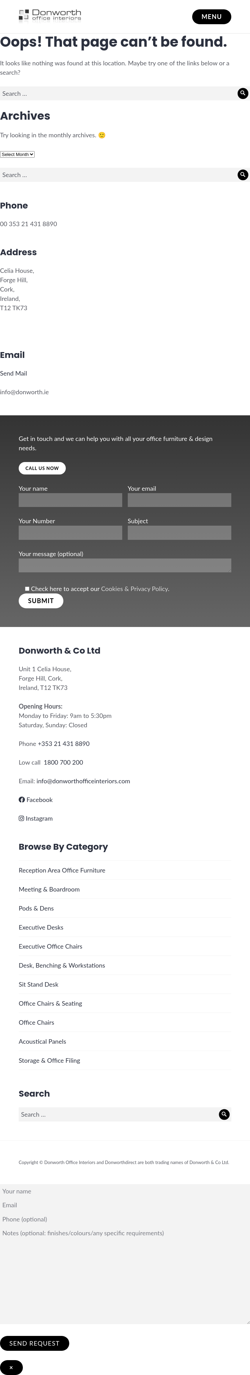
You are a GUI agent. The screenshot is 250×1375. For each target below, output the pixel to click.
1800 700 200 (63, 762)
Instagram (36, 818)
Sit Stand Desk (39, 984)
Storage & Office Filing (49, 1060)
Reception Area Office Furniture (62, 870)
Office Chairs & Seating (50, 1003)
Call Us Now (42, 468)
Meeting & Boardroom (49, 889)
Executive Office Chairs (50, 946)
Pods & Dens (36, 908)
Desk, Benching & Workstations (62, 965)
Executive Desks (41, 927)
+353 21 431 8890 (64, 743)
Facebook (36, 799)
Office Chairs (36, 1022)
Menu (212, 16)
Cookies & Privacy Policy (134, 588)
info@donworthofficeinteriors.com (83, 781)
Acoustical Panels (42, 1041)
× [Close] (11, 1367)
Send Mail (13, 373)
